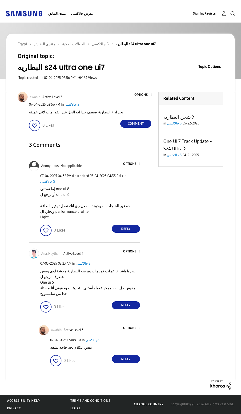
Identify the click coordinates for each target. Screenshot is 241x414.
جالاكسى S (71, 105)
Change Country (149, 404)
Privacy (14, 408)
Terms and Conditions (90, 401)
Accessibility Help (23, 401)
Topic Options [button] (209, 66)
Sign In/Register (205, 13)
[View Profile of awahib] (35, 97)
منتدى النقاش (57, 14)
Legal (75, 408)
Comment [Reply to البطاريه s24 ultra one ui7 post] (136, 124)
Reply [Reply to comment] (125, 229)
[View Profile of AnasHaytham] (51, 254)
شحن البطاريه (177, 117)
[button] (143, 95)
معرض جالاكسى (82, 14)
